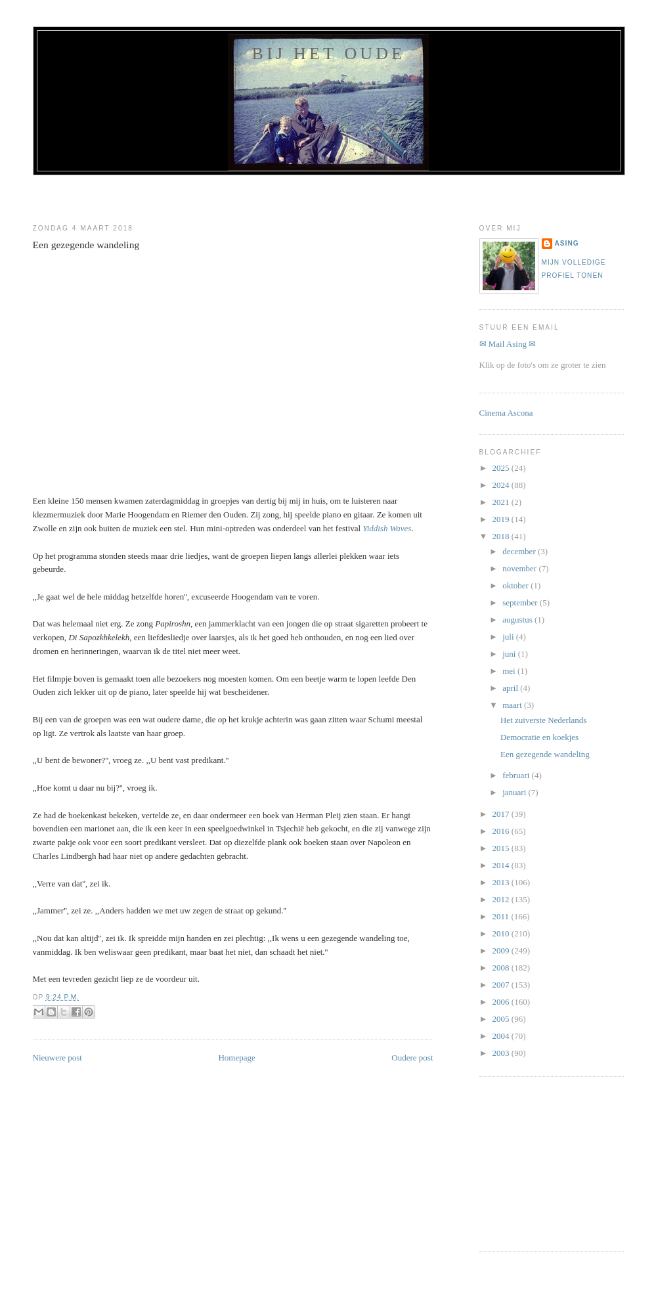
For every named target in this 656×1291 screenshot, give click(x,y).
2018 (502, 536)
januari (515, 792)
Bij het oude (329, 53)
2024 (502, 485)
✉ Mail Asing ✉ (507, 344)
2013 (502, 882)
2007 (502, 985)
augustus (518, 619)
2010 (502, 933)
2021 (502, 502)
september (521, 602)
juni (509, 654)
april (511, 688)
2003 (502, 1053)
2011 (502, 916)
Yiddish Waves (386, 528)
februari (516, 775)
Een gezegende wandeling (86, 244)
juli (509, 637)
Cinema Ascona (506, 413)
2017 (502, 814)
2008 (502, 968)
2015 (502, 848)
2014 (502, 865)
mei (509, 671)
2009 (502, 950)
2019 (502, 519)
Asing (567, 243)
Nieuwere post (57, 1057)
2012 (502, 899)
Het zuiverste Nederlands (543, 720)
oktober (516, 585)
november (520, 568)
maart (513, 705)
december (520, 551)
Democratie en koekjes (539, 737)
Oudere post (412, 1057)
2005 (502, 1019)
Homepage (236, 1057)
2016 (502, 831)
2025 (502, 468)
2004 (502, 1036)
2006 (502, 1002)
